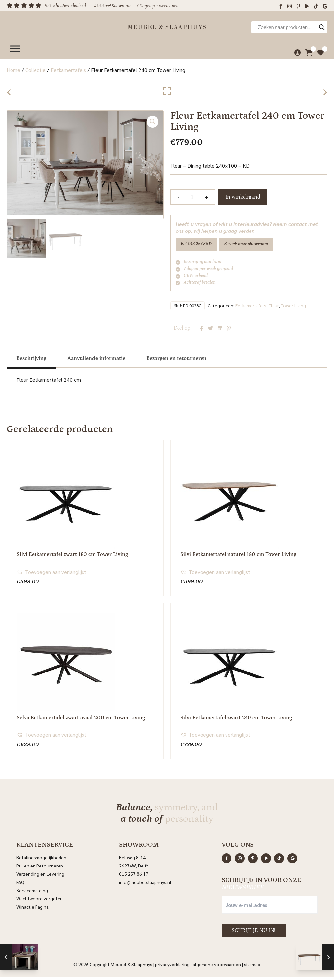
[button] (152, 122)
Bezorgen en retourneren (176, 357)
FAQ (20, 881)
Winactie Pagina (33, 905)
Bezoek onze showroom (246, 244)
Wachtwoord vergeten (39, 897)
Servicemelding (32, 889)
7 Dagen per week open (157, 6)
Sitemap (252, 963)
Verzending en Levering (40, 872)
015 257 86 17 (133, 872)
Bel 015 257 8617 (196, 244)
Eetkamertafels (68, 69)
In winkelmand (242, 197)
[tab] (31, 357)
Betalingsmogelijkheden (41, 856)
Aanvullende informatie (96, 357)
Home (13, 69)
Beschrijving (31, 357)
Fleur (274, 304)
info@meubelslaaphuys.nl (145, 881)
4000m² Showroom (112, 6)
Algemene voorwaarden (217, 963)
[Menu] (15, 47)
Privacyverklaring (172, 963)
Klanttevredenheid (69, 5)
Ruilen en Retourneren (39, 864)
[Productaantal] (192, 197)
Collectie (35, 69)
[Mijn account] (296, 51)
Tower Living (293, 304)
